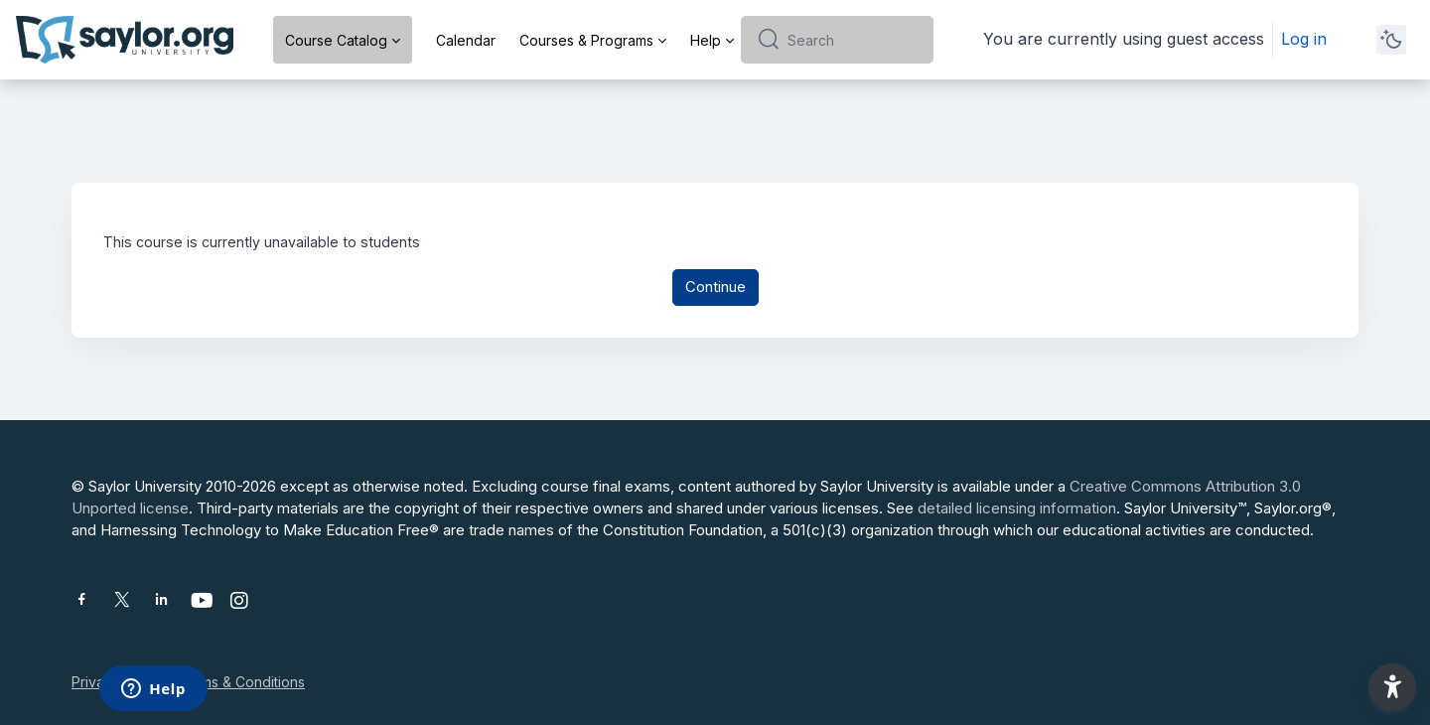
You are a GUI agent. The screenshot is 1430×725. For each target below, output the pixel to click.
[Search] (852, 40)
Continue (715, 289)
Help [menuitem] (705, 40)
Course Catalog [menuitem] (336, 40)
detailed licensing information (1017, 508)
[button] (1392, 687)
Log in (1304, 39)
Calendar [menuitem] (466, 40)
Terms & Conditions (241, 681)
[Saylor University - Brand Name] (124, 39)
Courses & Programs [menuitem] (586, 40)
